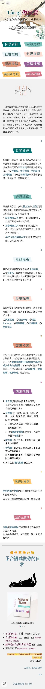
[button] (3, 3)
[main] (22, 12)
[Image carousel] (22, 609)
